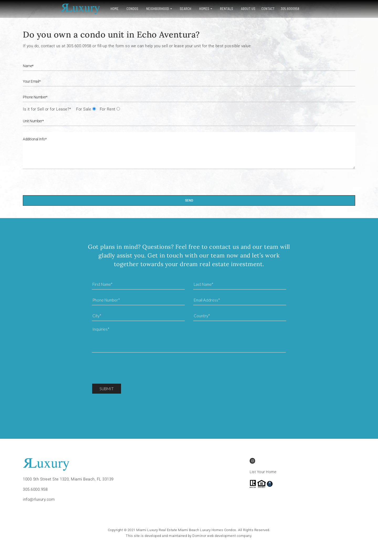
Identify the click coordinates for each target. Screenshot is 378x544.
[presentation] (63, 185)
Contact (230, 9)
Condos (95, 9)
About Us (210, 9)
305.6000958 (252, 9)
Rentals (189, 9)
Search (148, 9)
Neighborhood (120, 9)
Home (77, 9)
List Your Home (263, 472)
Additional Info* (189, 150)
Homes (167, 9)
